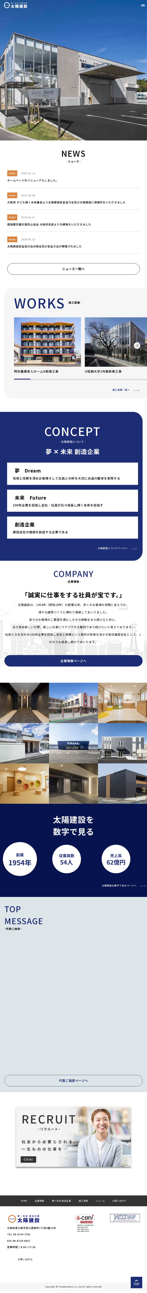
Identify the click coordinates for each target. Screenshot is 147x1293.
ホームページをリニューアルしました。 (33, 180)
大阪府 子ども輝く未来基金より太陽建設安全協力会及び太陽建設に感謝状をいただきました (66, 202)
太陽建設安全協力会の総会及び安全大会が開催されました (44, 246)
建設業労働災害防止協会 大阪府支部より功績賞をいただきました (49, 224)
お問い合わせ (25, 1261)
